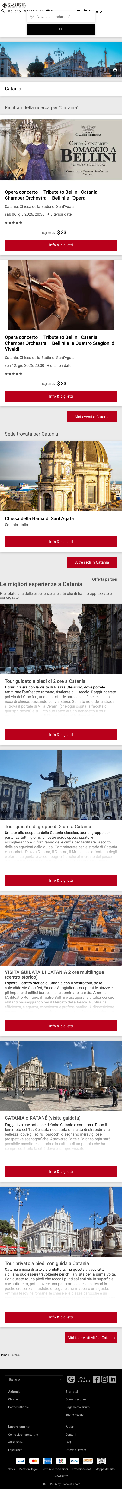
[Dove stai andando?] (61, 15)
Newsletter (61, 1476)
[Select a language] (34, 1379)
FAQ (68, 1442)
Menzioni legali (28, 1469)
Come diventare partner (23, 1434)
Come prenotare (76, 1399)
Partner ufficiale (18, 1407)
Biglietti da (49, 233)
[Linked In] (112, 1380)
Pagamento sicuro (78, 1407)
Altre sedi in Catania (92, 562)
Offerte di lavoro (76, 1450)
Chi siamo (14, 1399)
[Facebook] (71, 1378)
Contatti (71, 1434)
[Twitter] (104, 1380)
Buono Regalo (75, 1414)
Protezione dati (82, 1469)
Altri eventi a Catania (92, 417)
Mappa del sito (105, 1469)
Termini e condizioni (55, 1469)
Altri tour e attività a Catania (91, 1337)
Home (3, 1354)
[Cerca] (61, 29)
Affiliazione (15, 1442)
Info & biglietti (61, 245)
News (11, 1469)
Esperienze (15, 1450)
